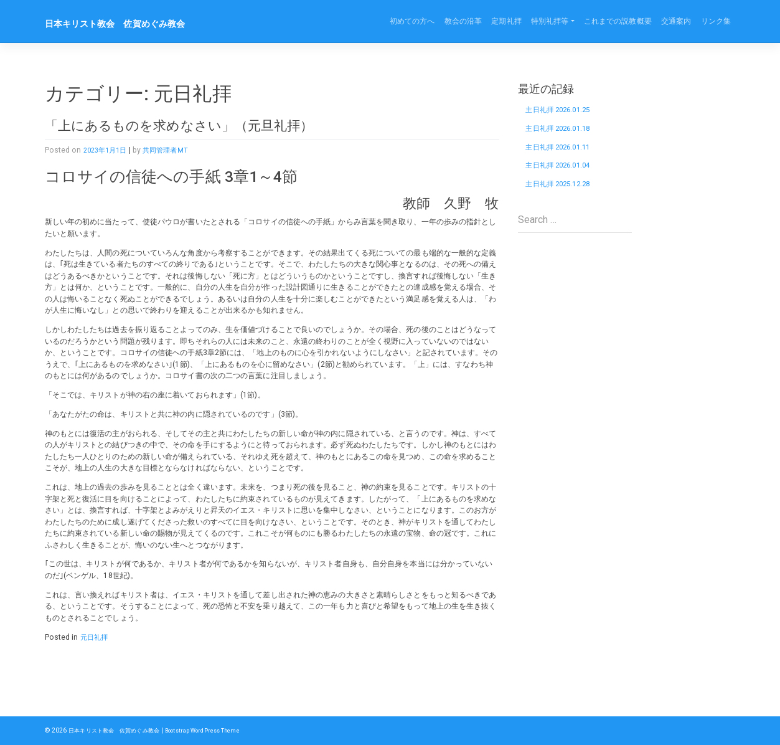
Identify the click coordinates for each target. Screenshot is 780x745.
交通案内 (676, 21)
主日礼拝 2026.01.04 (564, 176)
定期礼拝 (506, 21)
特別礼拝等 (550, 21)
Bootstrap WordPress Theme (217, 730)
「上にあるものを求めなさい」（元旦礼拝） (204, 125)
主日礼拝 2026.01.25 (564, 111)
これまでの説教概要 (618, 21)
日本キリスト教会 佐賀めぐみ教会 (130, 23)
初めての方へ (412, 21)
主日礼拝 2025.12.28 (564, 198)
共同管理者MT (172, 150)
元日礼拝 (95, 637)
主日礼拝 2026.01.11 (564, 154)
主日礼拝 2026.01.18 (564, 133)
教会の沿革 (463, 21)
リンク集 (716, 21)
